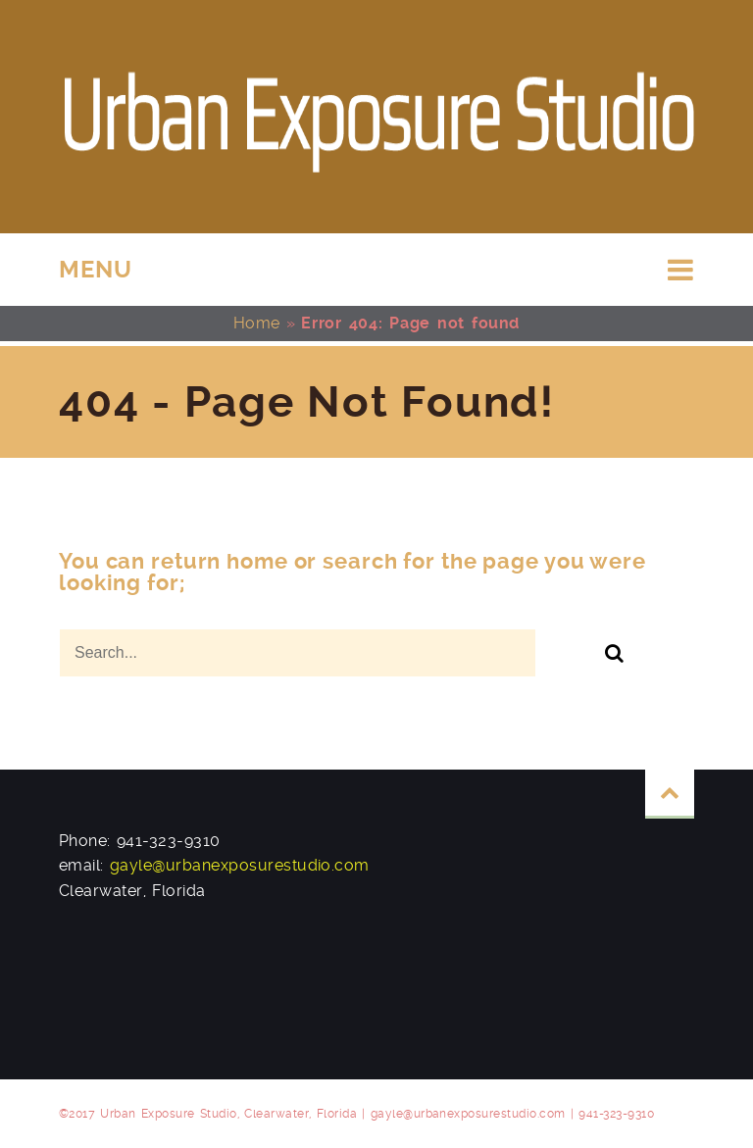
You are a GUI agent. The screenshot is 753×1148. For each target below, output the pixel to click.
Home (256, 323)
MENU (95, 269)
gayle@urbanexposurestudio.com (240, 865)
